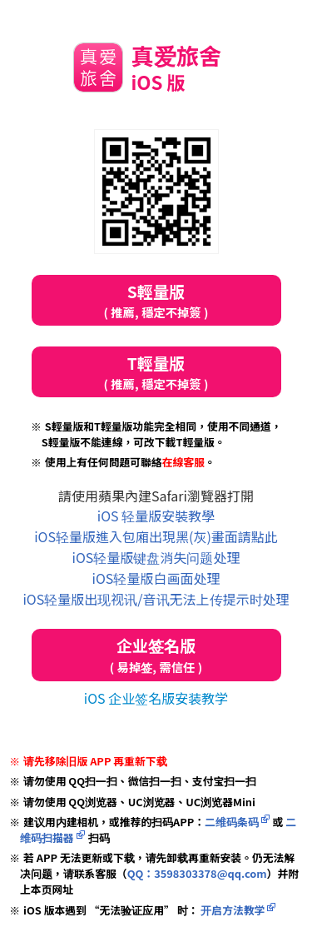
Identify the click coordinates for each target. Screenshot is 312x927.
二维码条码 (232, 822)
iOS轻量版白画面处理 (156, 578)
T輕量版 (156, 371)
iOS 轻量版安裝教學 (156, 516)
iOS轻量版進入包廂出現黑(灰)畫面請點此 (156, 536)
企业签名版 (156, 655)
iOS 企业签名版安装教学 (156, 698)
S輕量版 (156, 300)
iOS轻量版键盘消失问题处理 (156, 557)
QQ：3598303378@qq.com (197, 873)
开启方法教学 (231, 910)
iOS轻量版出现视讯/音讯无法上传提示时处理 (155, 599)
